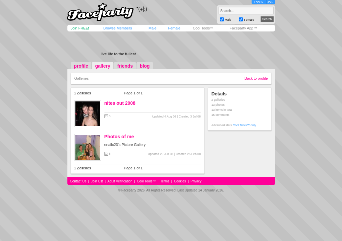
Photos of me (119, 136)
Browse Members (117, 28)
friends (125, 66)
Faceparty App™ (243, 28)
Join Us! (97, 181)
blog (145, 66)
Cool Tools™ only (244, 125)
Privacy (196, 181)
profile (81, 66)
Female (174, 28)
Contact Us (78, 181)
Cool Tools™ (203, 28)
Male (152, 28)
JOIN (270, 2)
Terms (164, 181)
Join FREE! (80, 28)
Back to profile (256, 78)
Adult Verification (119, 181)
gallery (102, 66)
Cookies (180, 181)
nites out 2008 (119, 103)
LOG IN (258, 2)
